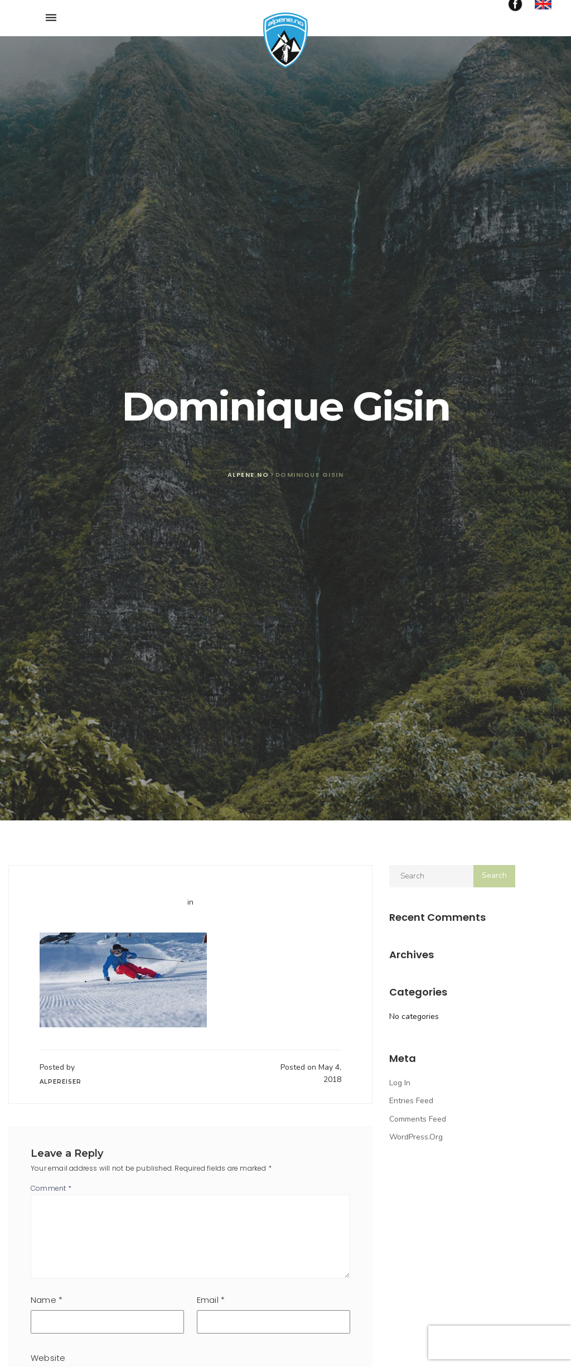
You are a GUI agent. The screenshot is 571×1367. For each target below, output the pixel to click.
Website (48, 1358)
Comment (51, 1188)
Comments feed (417, 1119)
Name (46, 1300)
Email (211, 1300)
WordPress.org (416, 1137)
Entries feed (411, 1100)
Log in (399, 1083)
